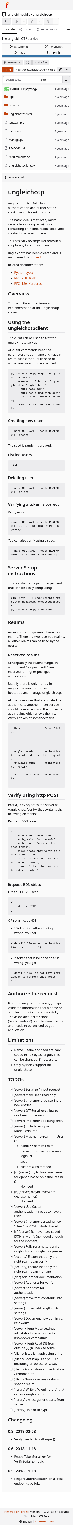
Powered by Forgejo (16, 1511)
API (51, 1521)
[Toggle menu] (67, 4)
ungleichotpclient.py (19, 165)
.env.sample (14, 122)
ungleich (36, 257)
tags (19, 52)
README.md (14, 148)
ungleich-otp (42, 14)
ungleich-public (19, 14)
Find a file (40, 62)
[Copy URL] (60, 70)
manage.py (13, 140)
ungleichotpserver (18, 114)
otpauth (11, 105)
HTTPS (7, 69)
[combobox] (49, 80)
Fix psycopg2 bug (32, 89)
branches (54, 46)
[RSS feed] (6, 21)
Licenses (40, 1521)
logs (9, 97)
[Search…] (66, 80)
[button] (28, 62)
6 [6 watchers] (24, 21)
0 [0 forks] (55, 21)
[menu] (67, 70)
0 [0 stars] (39, 21)
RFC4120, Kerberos (28, 283)
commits (19, 46)
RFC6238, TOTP (25, 278)
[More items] (68, 29)
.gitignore (12, 131)
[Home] (7, 4)
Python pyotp (24, 273)
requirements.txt (17, 157)
